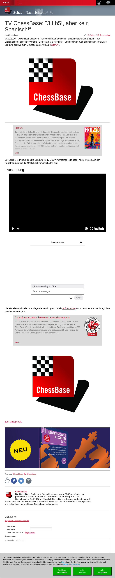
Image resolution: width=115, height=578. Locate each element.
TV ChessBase (30, 474)
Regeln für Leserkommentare (17, 521)
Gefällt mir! (92, 35)
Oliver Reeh (18, 474)
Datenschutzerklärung (71, 564)
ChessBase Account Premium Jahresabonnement (42, 317)
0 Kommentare (104, 35)
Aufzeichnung (69, 308)
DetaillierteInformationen (62, 571)
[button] (19, 2)
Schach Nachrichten (29, 12)
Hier (62, 562)
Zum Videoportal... (13, 421)
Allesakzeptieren (102, 571)
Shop (6, 3)
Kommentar (10, 536)
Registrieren (30, 532)
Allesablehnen (82, 571)
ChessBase (21, 491)
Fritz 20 (19, 128)
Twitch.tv (54, 45)
